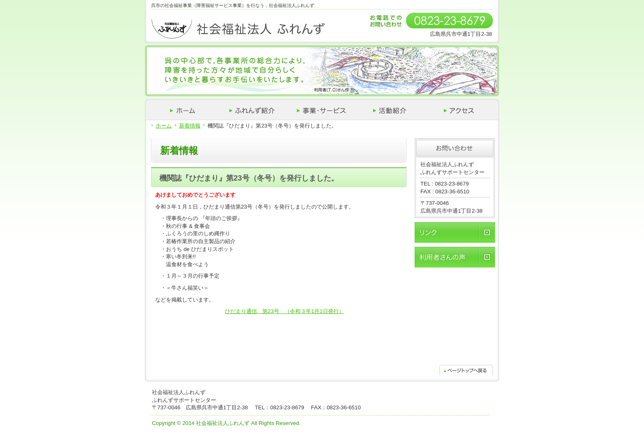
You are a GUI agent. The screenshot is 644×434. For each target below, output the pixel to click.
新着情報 (190, 126)
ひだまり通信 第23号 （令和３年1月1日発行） (284, 311)
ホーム (164, 126)
